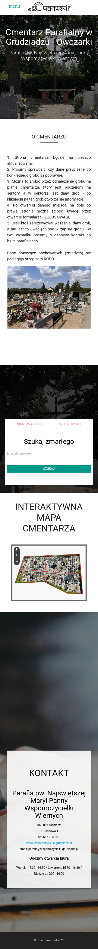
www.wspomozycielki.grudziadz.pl (49, 843)
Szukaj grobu (70, 424)
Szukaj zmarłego (28, 424)
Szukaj (49, 468)
